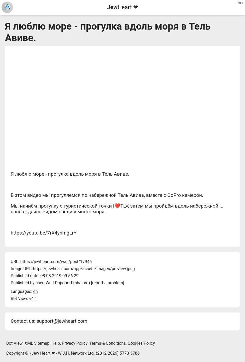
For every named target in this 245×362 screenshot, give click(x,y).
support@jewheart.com (62, 321)
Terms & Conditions (107, 343)
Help (55, 343)
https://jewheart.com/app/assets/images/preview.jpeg (84, 268)
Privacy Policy (75, 343)
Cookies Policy (141, 343)
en (35, 291)
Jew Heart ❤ (43, 353)
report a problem (107, 282)
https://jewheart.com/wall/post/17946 (56, 261)
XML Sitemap (37, 343)
